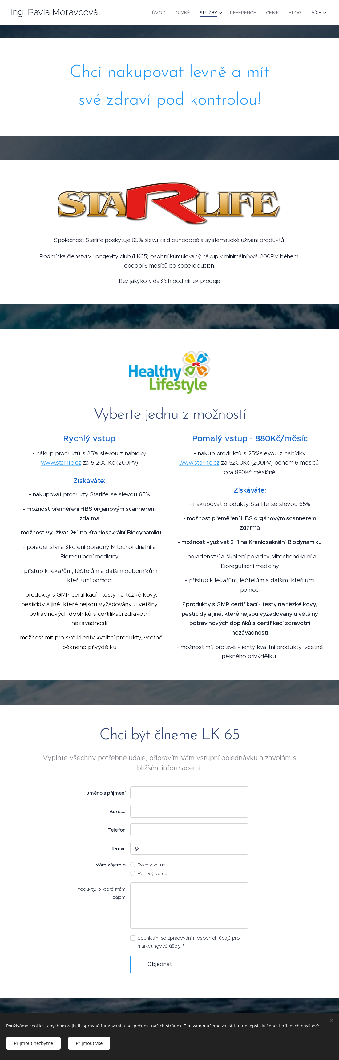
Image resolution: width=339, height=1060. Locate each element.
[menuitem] (133, 12)
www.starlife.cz (61, 462)
